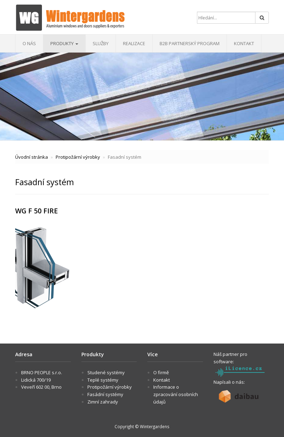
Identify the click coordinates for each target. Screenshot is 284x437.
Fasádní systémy (105, 394)
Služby (101, 43)
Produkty (64, 43)
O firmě (161, 372)
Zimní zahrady (102, 402)
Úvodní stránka (31, 157)
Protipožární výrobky (78, 157)
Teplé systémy (102, 380)
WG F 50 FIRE (36, 211)
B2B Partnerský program (190, 43)
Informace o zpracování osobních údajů (175, 394)
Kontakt (244, 43)
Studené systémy (106, 372)
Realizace (134, 43)
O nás (29, 43)
